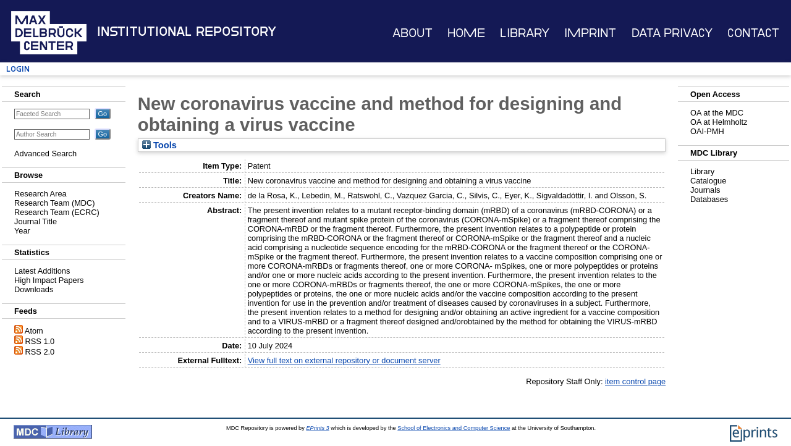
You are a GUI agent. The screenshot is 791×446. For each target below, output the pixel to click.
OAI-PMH (707, 131)
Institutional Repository (186, 31)
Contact (753, 33)
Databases (709, 199)
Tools (159, 145)
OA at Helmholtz (718, 122)
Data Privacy (672, 33)
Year (22, 230)
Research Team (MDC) (54, 203)
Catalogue (708, 180)
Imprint (590, 33)
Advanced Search (45, 153)
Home (466, 33)
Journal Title (35, 221)
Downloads (33, 289)
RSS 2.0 (40, 351)
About (412, 33)
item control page (635, 381)
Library (524, 33)
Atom (34, 330)
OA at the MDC (716, 112)
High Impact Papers (48, 280)
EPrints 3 (317, 428)
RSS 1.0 (40, 341)
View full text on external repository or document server (344, 360)
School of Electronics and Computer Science (453, 428)
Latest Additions (42, 271)
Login (18, 69)
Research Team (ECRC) (56, 212)
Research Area (40, 193)
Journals (705, 190)
